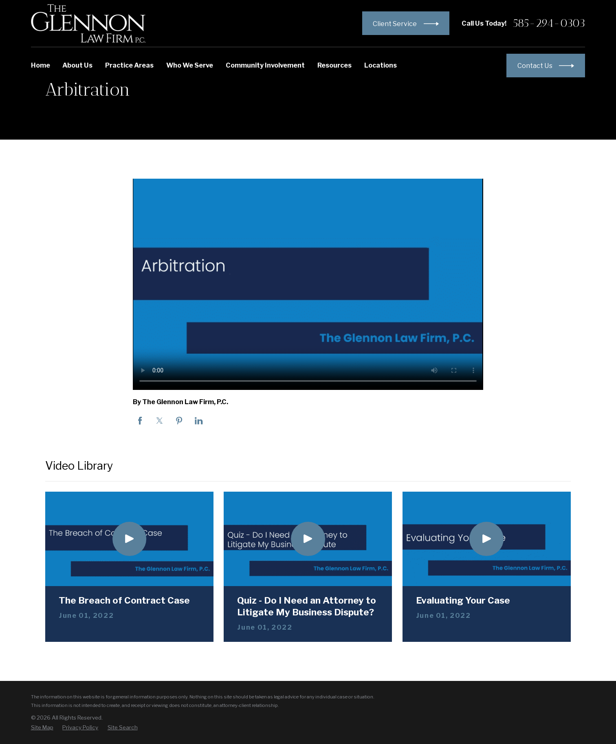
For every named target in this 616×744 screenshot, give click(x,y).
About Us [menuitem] (77, 65)
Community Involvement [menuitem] (265, 65)
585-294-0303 (549, 23)
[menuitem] (42, 727)
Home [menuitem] (40, 65)
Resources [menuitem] (334, 65)
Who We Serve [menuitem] (189, 65)
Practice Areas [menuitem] (129, 65)
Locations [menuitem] (380, 65)
